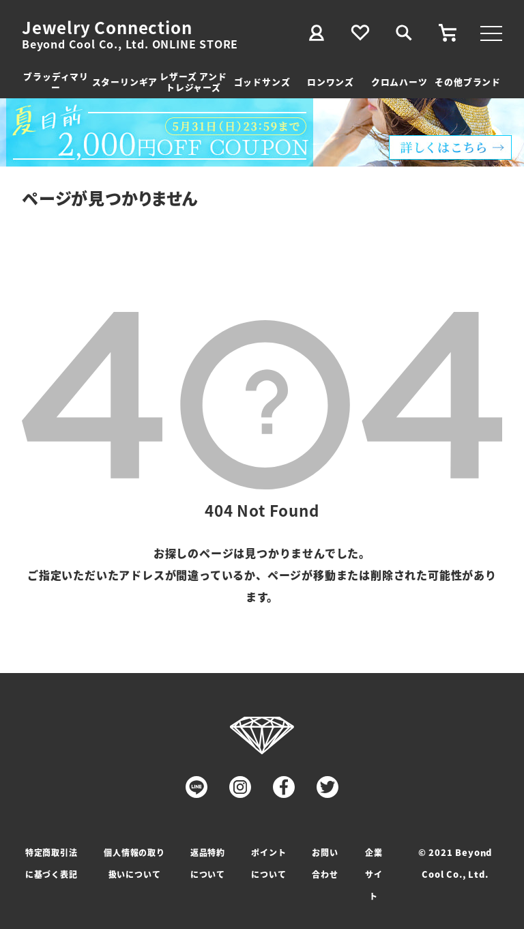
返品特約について (207, 863)
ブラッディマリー (56, 82)
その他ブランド (468, 81)
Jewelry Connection (107, 27)
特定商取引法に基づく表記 (51, 863)
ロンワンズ (330, 81)
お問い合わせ (325, 863)
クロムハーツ (399, 81)
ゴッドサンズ (262, 81)
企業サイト (374, 874)
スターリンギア (125, 81)
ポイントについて (268, 863)
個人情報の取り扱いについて (134, 863)
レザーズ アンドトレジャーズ (193, 82)
